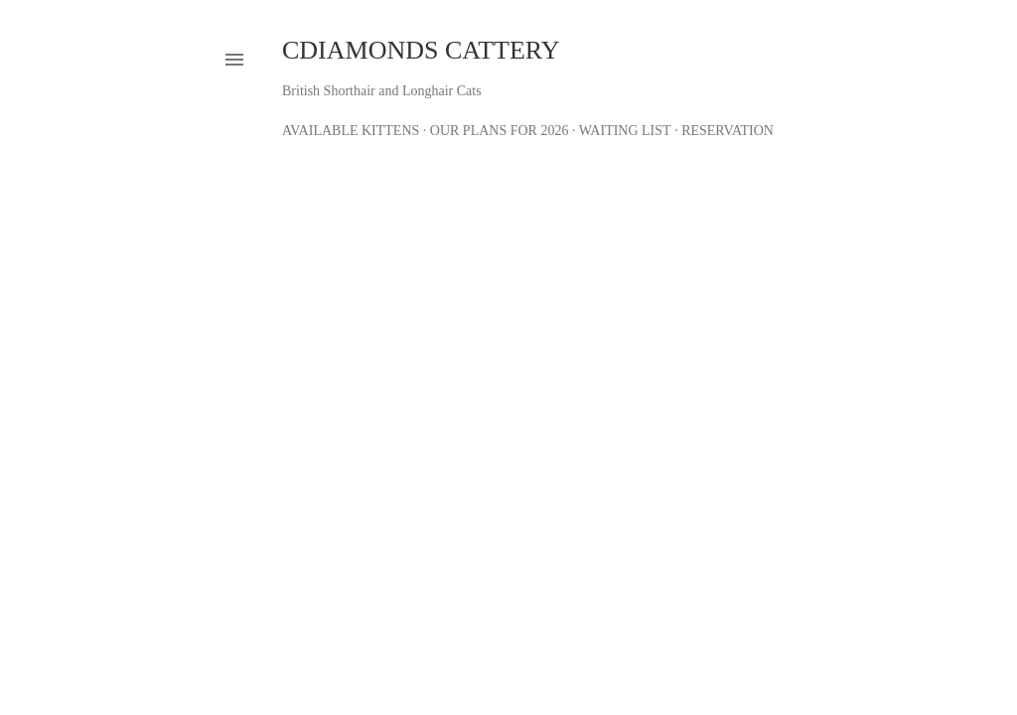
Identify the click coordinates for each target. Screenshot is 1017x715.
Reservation (727, 130)
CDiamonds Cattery (421, 50)
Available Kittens (350, 130)
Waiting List (625, 130)
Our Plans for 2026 (499, 130)
